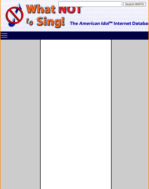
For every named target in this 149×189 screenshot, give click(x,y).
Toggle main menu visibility (4, 34)
